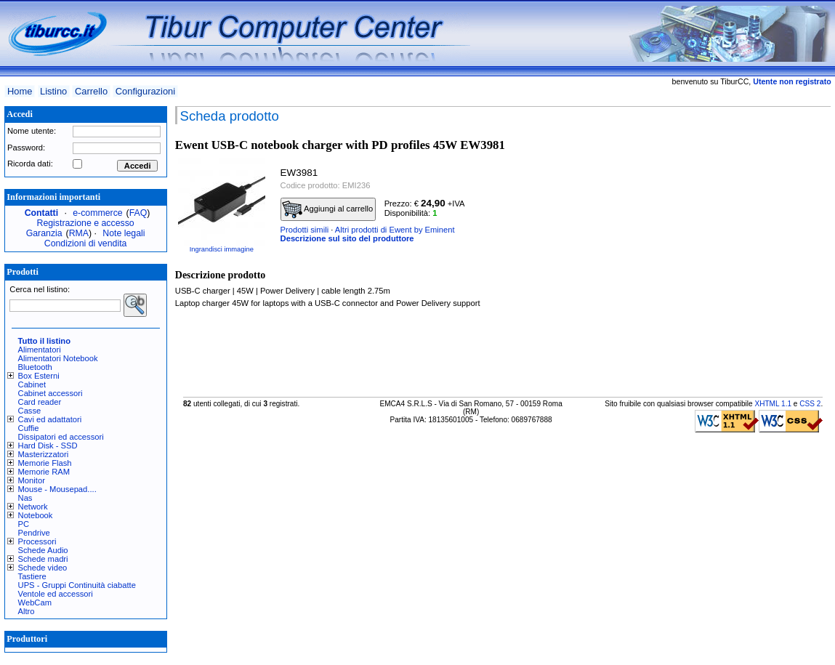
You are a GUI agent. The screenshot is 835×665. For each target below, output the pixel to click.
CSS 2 (809, 404)
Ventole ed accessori (55, 593)
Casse (29, 410)
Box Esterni (39, 375)
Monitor (31, 480)
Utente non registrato (792, 81)
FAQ (138, 213)
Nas (25, 497)
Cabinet (32, 384)
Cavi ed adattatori (50, 419)
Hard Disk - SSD (48, 445)
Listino (53, 91)
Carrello (91, 91)
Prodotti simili (305, 229)
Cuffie (28, 428)
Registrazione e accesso (85, 223)
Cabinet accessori (50, 393)
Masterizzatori (43, 454)
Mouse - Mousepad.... (57, 489)
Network (33, 506)
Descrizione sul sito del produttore (347, 238)
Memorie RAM (44, 471)
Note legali (123, 233)
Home (19, 91)
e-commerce (97, 213)
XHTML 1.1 (772, 404)
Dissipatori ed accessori (61, 436)
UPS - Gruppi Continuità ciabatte (77, 585)
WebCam (35, 602)
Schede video (43, 567)
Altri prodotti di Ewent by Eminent (395, 229)
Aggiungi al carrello (328, 209)
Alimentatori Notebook (58, 358)
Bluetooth (35, 367)
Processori (37, 541)
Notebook (35, 515)
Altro (26, 611)
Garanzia (44, 233)
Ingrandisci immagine (222, 249)
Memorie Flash (45, 463)
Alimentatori (39, 349)
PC (24, 524)
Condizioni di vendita (85, 243)
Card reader (40, 402)
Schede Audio (43, 550)
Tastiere (32, 576)
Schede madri (43, 559)
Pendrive (34, 532)
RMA (79, 233)
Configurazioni (145, 91)
